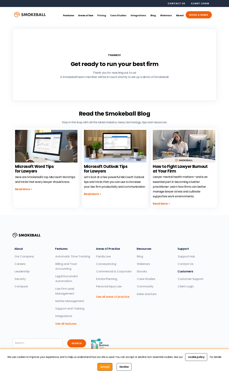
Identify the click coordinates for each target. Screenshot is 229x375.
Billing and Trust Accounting (66, 266)
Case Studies (118, 15)
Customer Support (190, 279)
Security (20, 279)
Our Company (24, 256)
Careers (20, 264)
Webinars (166, 15)
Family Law (103, 256)
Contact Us (185, 264)
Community (145, 286)
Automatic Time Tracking (72, 256)
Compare (21, 286)
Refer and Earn (147, 294)
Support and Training (69, 308)
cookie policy (196, 357)
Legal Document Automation (66, 278)
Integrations (138, 15)
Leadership (22, 271)
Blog (153, 15)
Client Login (186, 286)
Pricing (101, 15)
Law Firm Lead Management (64, 291)
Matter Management (69, 301)
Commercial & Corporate (113, 271)
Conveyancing (106, 264)
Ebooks (142, 271)
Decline (124, 367)
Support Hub (186, 256)
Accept (104, 367)
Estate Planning (106, 279)
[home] (32, 14)
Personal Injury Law (109, 286)
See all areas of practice (112, 297)
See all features (65, 324)
